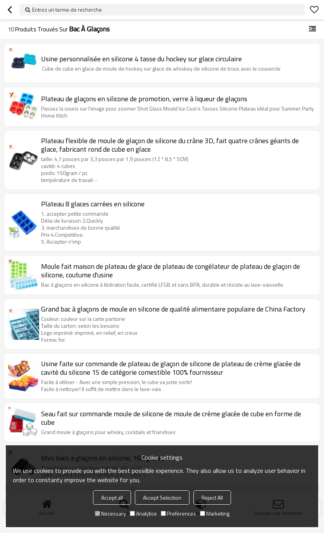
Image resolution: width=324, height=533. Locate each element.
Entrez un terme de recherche (67, 9)
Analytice (143, 513)
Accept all (112, 497)
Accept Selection (162, 497)
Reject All (212, 497)
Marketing (214, 513)
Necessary (110, 513)
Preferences (178, 513)
